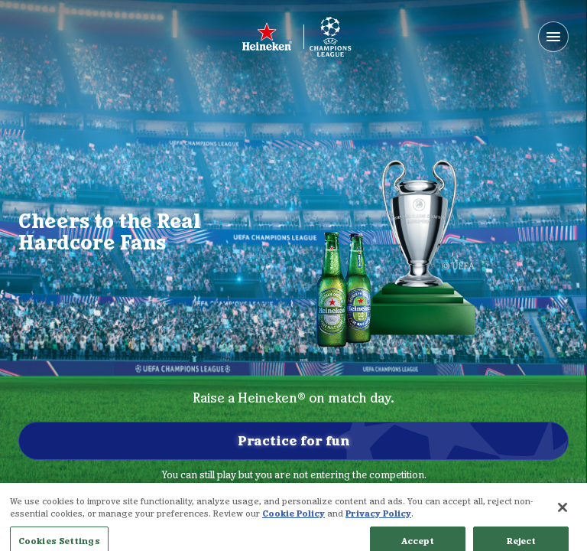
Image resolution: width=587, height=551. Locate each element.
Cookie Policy (293, 521)
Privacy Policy (378, 521)
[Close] (562, 516)
